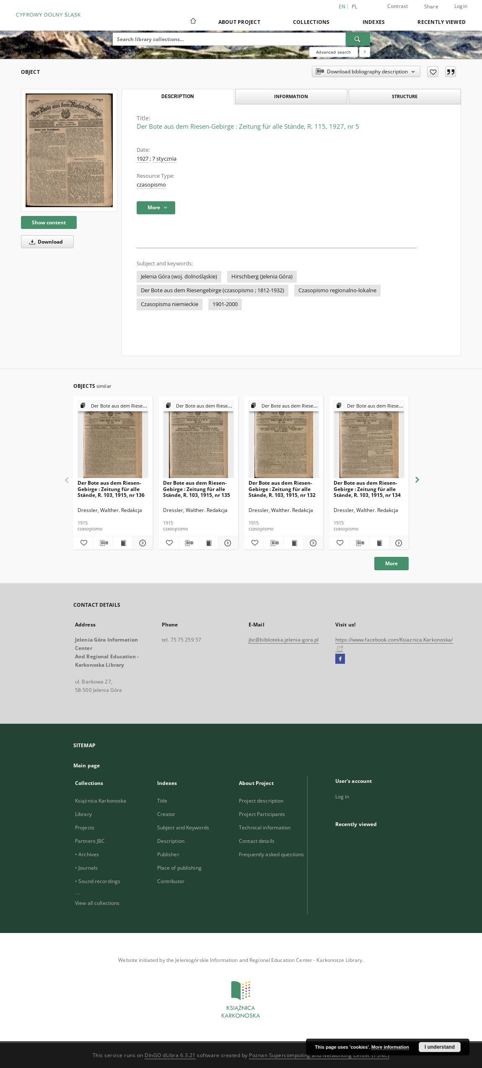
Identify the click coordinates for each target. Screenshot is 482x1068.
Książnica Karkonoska (100, 800)
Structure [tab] (404, 96)
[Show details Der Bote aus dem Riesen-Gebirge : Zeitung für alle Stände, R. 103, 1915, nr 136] (141, 543)
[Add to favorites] (432, 71)
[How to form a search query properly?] (364, 52)
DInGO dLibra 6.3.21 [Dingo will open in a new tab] (170, 1055)
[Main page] (192, 22)
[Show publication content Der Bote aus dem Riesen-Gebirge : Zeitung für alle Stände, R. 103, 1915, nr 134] (379, 543)
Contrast (397, 6)
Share (431, 6)
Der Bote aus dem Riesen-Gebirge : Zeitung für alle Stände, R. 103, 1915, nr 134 (367, 488)
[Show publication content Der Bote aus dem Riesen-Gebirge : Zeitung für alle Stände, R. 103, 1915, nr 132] (293, 543)
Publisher (168, 854)
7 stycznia (164, 158)
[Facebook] (340, 659)
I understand (440, 1047)
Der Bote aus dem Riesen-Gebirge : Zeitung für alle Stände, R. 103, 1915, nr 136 (111, 488)
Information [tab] (291, 96)
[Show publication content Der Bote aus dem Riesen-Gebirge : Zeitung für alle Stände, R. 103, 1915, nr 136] (122, 543)
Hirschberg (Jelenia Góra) (262, 276)
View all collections (97, 903)
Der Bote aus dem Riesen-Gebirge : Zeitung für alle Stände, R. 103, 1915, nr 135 (196, 488)
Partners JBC (90, 841)
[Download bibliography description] (102, 543)
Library (83, 814)
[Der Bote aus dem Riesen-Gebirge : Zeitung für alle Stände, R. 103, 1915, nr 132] (284, 439)
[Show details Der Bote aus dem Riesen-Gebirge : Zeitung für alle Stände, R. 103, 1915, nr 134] (397, 543)
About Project (239, 22)
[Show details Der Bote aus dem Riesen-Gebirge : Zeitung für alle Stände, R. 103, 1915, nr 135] (226, 543)
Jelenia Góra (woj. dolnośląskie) (179, 276)
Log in (342, 796)
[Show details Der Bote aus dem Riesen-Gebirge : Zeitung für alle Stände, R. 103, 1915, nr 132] (312, 543)
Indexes (374, 22)
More (391, 563)
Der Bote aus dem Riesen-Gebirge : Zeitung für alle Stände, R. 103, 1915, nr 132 (282, 488)
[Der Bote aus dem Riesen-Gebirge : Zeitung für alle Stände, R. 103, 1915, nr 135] (198, 439)
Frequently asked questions (271, 854)
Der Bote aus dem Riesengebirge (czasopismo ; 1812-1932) (212, 290)
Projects (84, 827)
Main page (86, 765)
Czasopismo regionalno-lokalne (337, 290)
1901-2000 (225, 304)
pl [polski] (355, 6)
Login (460, 6)
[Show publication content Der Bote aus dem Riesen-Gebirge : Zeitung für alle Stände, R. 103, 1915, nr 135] (208, 543)
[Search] (358, 39)
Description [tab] (177, 96)
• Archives (87, 854)
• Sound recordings (97, 881)
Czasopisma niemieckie (169, 304)
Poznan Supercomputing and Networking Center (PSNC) (319, 1055)
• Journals (86, 867)
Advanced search (333, 52)
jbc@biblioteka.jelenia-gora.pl (284, 639)
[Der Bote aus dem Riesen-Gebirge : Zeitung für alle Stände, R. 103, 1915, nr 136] (113, 439)
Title (162, 800)
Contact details (257, 841)
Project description (261, 800)
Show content (49, 222)
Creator (166, 814)
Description (170, 841)
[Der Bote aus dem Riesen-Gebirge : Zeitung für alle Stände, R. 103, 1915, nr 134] (369, 439)
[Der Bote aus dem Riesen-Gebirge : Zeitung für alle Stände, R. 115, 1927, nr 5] (69, 150)
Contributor (170, 881)
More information (390, 1047)
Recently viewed (441, 22)
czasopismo (151, 184)
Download (44, 242)
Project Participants (262, 814)
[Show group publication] (113, 406)
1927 (142, 158)
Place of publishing (179, 867)
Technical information (265, 827)
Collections (311, 22)
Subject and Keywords (183, 827)
